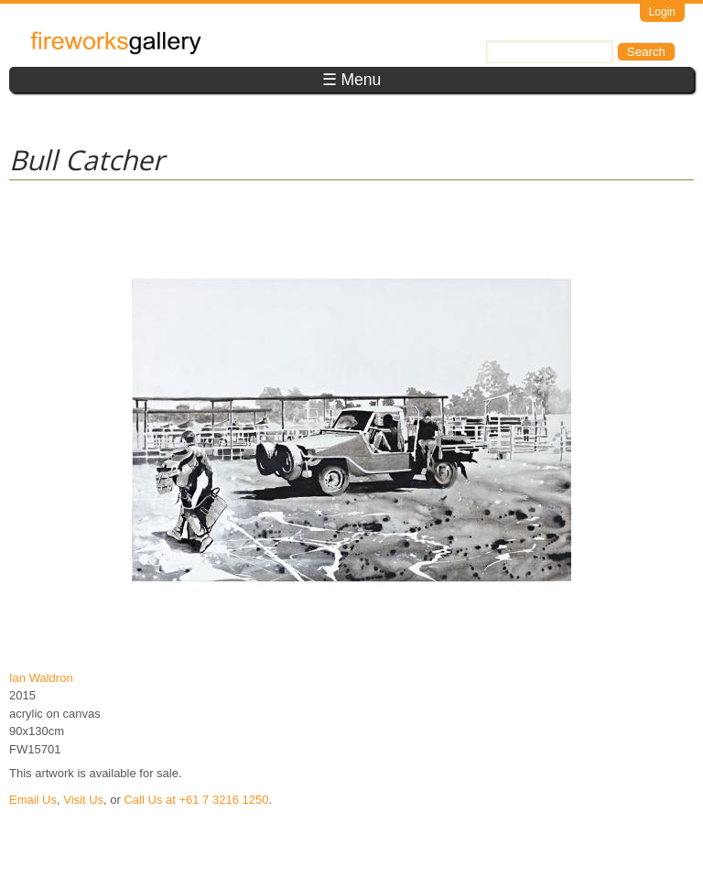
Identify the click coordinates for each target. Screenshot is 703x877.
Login (662, 11)
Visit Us (83, 800)
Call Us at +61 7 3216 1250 (196, 800)
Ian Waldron (41, 678)
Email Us (33, 800)
